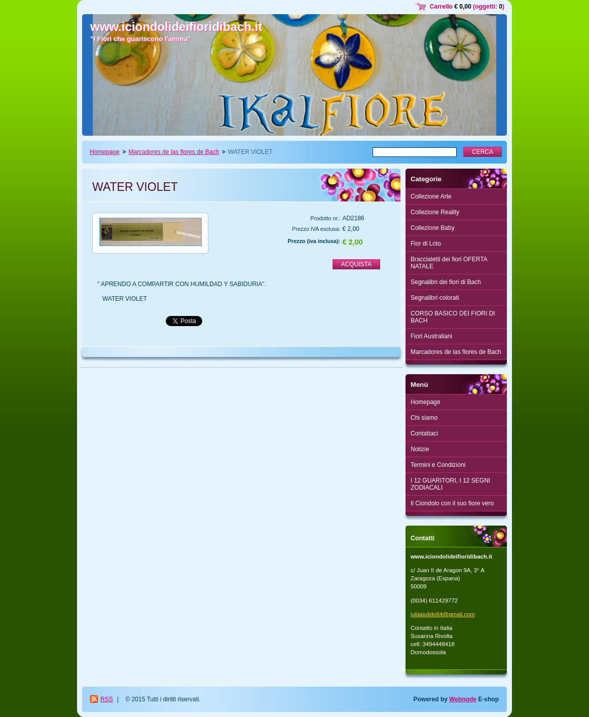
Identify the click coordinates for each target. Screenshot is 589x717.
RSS (106, 699)
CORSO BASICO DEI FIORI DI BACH (453, 317)
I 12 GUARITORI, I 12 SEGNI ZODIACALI (450, 484)
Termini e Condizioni (438, 464)
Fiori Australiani (431, 336)
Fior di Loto (426, 243)
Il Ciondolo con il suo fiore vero (452, 503)
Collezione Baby (433, 227)
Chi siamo (424, 417)
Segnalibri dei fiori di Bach (446, 282)
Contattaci (424, 433)
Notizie (420, 449)
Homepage (105, 151)
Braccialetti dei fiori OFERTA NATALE (449, 263)
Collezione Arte (431, 196)
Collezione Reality (435, 212)
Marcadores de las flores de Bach (173, 151)
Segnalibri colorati (435, 297)
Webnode (462, 699)
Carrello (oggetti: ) (467, 6)
